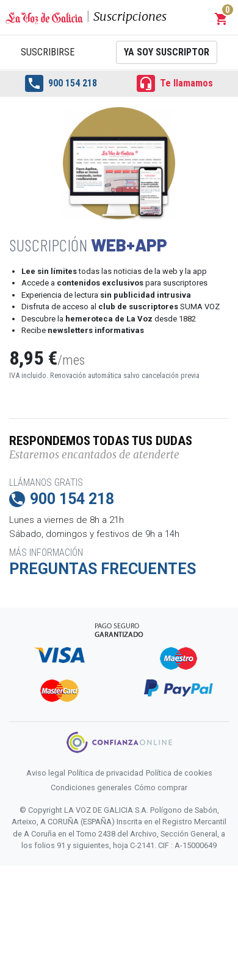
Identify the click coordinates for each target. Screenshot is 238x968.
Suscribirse (47, 52)
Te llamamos (175, 83)
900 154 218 (61, 83)
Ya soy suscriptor (166, 52)
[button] (221, 19)
